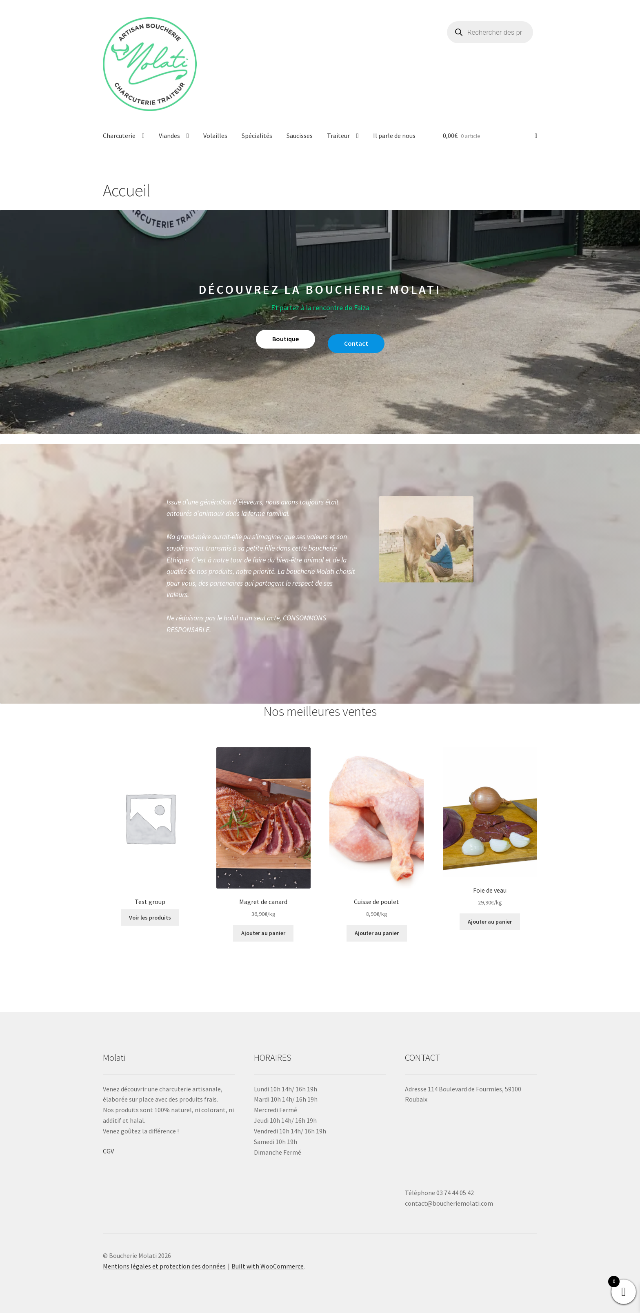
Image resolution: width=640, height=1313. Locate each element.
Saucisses (300, 135)
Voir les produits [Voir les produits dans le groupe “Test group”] (150, 917)
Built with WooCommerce (267, 1266)
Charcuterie (119, 135)
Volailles (215, 135)
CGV (108, 1151)
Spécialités (257, 135)
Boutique (285, 339)
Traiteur (338, 135)
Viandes (169, 135)
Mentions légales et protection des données (164, 1266)
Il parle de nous (394, 135)
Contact (356, 343)
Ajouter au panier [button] (263, 933)
